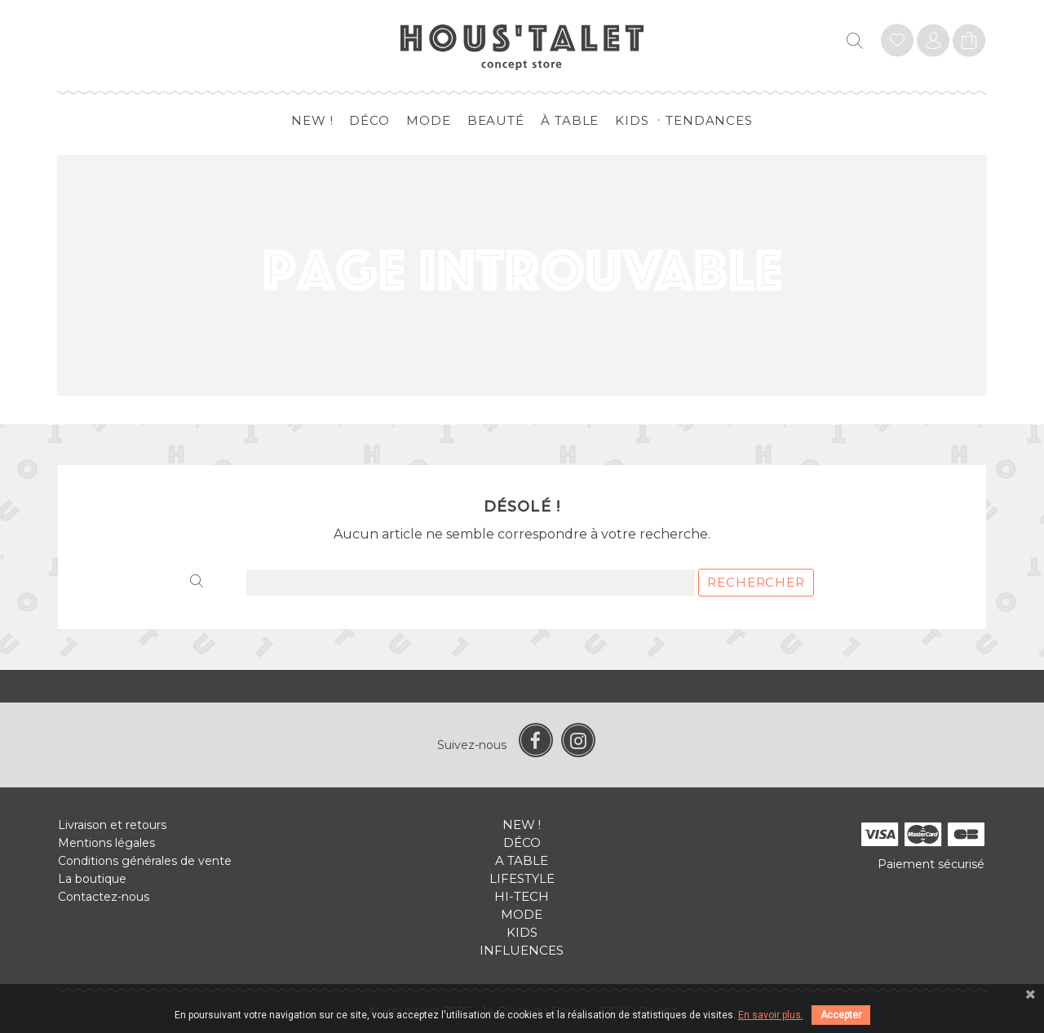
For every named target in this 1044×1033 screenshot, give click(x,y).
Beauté (495, 120)
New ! (312, 120)
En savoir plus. (770, 1015)
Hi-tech (521, 896)
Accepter (841, 1015)
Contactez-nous (103, 896)
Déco (369, 120)
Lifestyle (522, 878)
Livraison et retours (112, 825)
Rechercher (756, 582)
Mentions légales (106, 843)
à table (570, 120)
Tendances (709, 120)
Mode (428, 120)
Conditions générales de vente (145, 860)
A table (521, 860)
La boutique (92, 878)
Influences (522, 950)
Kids (632, 120)
